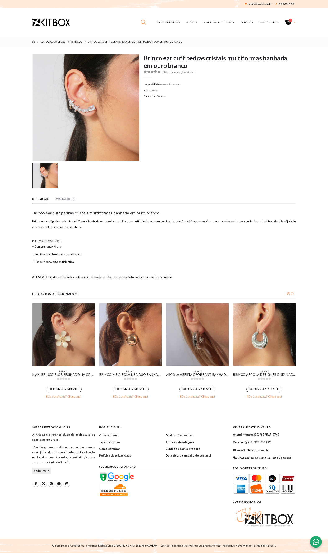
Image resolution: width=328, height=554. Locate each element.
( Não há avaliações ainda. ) (179, 72)
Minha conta (269, 22)
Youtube (59, 484)
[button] (143, 22)
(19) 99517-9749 (285, 4)
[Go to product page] (63, 334)
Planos (191, 22)
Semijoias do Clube (217, 22)
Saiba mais (41, 471)
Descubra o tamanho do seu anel (188, 456)
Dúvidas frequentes (179, 436)
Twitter (43, 484)
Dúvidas (247, 22)
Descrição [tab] (40, 199)
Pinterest (51, 484)
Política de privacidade (115, 456)
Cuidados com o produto (182, 449)
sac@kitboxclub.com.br (258, 4)
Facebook (36, 484)
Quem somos (108, 436)
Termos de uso (109, 443)
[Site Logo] (51, 22)
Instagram (67, 484)
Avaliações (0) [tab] (65, 199)
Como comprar (109, 449)
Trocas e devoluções (179, 443)
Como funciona (168, 22)
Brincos (160, 96)
